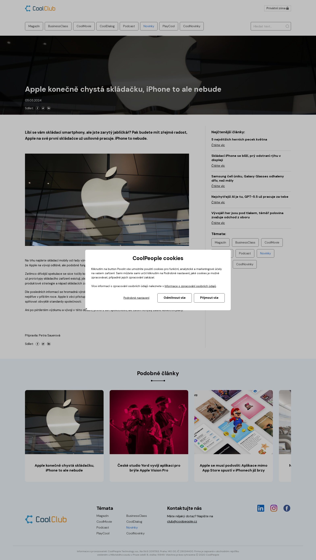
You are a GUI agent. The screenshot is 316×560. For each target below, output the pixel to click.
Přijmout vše (209, 298)
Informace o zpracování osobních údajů (190, 286)
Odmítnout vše (175, 298)
